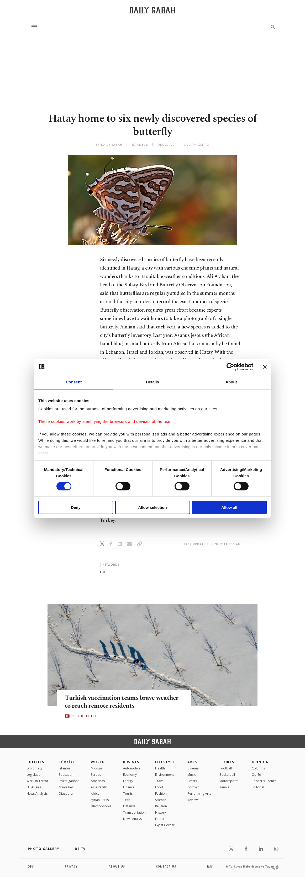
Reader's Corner (264, 781)
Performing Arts (199, 793)
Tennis (224, 787)
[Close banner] (265, 366)
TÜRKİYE (67, 762)
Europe (96, 774)
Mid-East (97, 768)
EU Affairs (34, 787)
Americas (98, 781)
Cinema (193, 768)
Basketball (227, 774)
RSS (210, 866)
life (103, 572)
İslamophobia (101, 806)
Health (160, 768)
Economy (130, 774)
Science (160, 800)
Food (159, 787)
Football (225, 768)
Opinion (260, 762)
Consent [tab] (74, 381)
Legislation (35, 774)
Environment (164, 774)
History (160, 812)
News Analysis (37, 793)
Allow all (229, 507)
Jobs (30, 866)
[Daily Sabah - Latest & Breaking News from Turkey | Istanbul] (152, 10)
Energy (128, 781)
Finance (128, 787)
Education (66, 774)
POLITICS (35, 762)
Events (192, 781)
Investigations (69, 781)
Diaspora (66, 793)
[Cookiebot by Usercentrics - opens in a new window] (230, 367)
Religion (161, 806)
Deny (76, 507)
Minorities (66, 787)
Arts (192, 762)
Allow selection (152, 507)
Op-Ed (256, 774)
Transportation (134, 812)
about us (117, 866)
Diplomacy (35, 768)
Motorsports (228, 781)
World (98, 762)
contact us (166, 866)
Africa (95, 793)
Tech (126, 800)
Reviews (193, 800)
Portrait (193, 787)
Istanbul (65, 768)
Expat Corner (165, 825)
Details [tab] (152, 381)
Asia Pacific (99, 787)
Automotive (131, 768)
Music (191, 774)
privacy (71, 866)
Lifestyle (165, 762)
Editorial (258, 787)
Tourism (129, 793)
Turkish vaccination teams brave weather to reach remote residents (123, 702)
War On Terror (37, 781)
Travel (159, 781)
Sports (226, 762)
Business (132, 762)
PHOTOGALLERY (84, 716)
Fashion (161, 793)
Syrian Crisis (100, 800)
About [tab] (231, 381)
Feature (160, 819)
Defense (129, 806)
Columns (258, 768)
